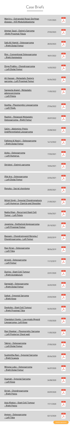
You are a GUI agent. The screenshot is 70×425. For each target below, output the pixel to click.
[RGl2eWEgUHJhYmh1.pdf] (63, 68)
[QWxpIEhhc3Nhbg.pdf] (63, 80)
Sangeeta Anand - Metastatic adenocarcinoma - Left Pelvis (18, 93)
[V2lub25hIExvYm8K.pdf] (63, 368)
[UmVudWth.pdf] (63, 190)
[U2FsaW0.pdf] (63, 130)
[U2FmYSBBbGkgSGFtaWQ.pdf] (63, 44)
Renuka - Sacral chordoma (17, 188)
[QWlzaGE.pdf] (63, 154)
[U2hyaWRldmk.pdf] (63, 166)
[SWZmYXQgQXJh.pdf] (63, 178)
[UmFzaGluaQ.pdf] (63, 118)
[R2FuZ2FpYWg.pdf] (63, 285)
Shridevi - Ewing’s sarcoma (17, 164)
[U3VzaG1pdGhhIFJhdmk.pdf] (63, 356)
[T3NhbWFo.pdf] (63, 380)
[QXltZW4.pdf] (63, 416)
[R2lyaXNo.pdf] (63, 392)
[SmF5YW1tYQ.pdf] (63, 226)
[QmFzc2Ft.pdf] (63, 238)
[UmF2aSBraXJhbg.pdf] (63, 249)
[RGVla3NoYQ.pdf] (63, 309)
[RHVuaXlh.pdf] (63, 273)
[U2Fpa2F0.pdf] (63, 297)
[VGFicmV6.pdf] (63, 345)
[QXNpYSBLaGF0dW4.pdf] (63, 404)
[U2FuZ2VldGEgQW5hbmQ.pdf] (63, 92)
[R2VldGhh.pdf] (63, 106)
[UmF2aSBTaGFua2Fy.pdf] (63, 333)
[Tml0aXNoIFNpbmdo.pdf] (63, 202)
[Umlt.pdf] (63, 56)
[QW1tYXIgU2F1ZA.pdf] (63, 32)
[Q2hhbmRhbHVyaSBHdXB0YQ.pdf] (63, 321)
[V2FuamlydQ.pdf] (63, 20)
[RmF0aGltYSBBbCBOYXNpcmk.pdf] (63, 142)
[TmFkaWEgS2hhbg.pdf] (63, 214)
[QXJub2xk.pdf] (63, 261)
